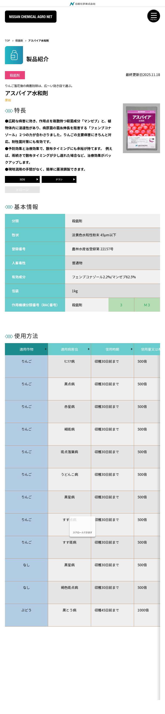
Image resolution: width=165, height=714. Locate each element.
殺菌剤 (19, 40)
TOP (7, 40)
